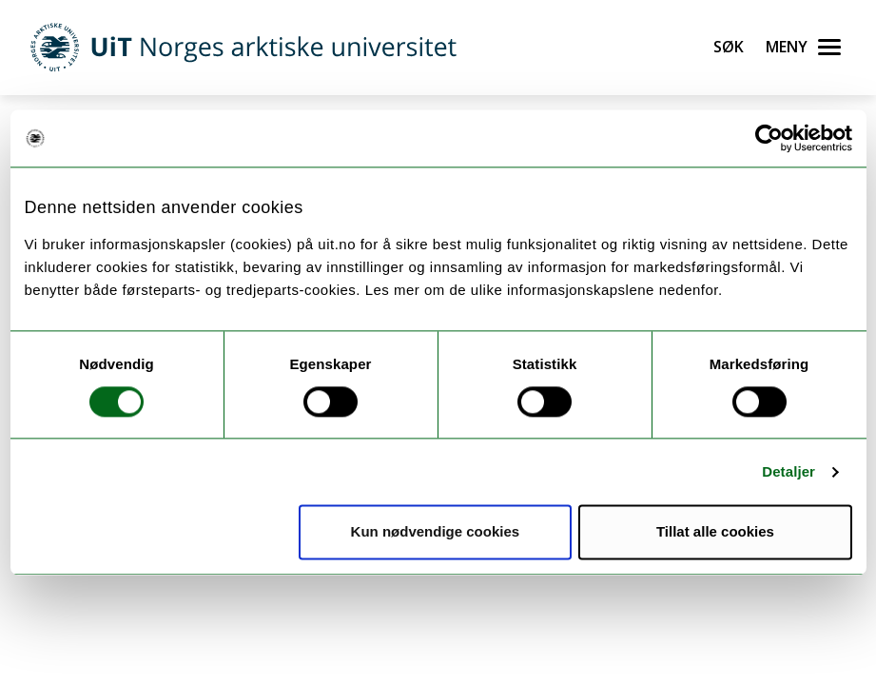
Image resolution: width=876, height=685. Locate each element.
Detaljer (788, 471)
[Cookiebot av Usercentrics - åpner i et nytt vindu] (769, 138)
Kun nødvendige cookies (435, 532)
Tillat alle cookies (715, 532)
